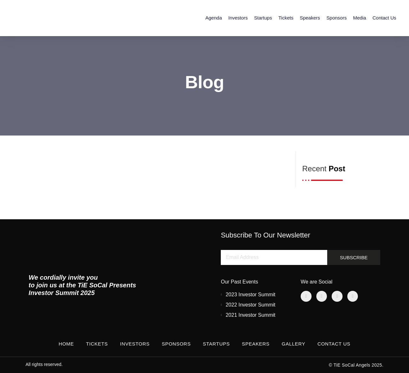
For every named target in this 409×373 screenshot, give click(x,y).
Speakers (310, 17)
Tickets (285, 17)
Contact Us (384, 17)
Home (66, 343)
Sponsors (337, 17)
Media (359, 17)
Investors (238, 17)
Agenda (213, 17)
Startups (263, 17)
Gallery (293, 343)
